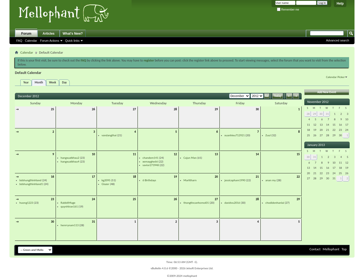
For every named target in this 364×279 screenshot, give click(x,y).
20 (216, 177)
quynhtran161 (69, 206)
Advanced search (337, 40)
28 (175, 109)
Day (64, 82)
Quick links (72, 40)
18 (134, 177)
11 (134, 154)
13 (216, 154)
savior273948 (151, 165)
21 (257, 177)
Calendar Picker (335, 77)
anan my (271, 180)
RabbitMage (68, 203)
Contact (315, 249)
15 (298, 154)
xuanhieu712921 (235, 135)
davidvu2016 (232, 203)
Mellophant (331, 249)
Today (277, 96)
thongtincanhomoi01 (196, 203)
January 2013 (316, 145)
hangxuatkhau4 (70, 161)
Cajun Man (190, 158)
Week (52, 82)
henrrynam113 (70, 225)
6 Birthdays (149, 180)
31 (93, 221)
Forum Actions (49, 40)
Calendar (31, 40)
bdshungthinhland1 (31, 184)
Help (340, 3)
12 (175, 154)
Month (39, 82)
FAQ (19, 40)
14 (257, 154)
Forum (26, 33)
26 (93, 109)
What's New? (73, 33)
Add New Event (326, 92)
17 (93, 177)
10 (93, 154)
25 (52, 109)
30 (257, 109)
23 (52, 199)
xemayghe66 (150, 161)
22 (298, 177)
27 (134, 109)
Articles (49, 33)
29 (216, 109)
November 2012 (317, 102)
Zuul (268, 135)
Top (344, 249)
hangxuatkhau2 (70, 158)
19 (175, 177)
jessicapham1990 (235, 180)
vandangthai (109, 135)
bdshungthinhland (30, 180)
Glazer (105, 184)
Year (26, 82)
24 (93, 199)
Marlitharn (190, 180)
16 (52, 177)
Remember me (288, 9)
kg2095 (106, 180)
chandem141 (150, 158)
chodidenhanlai (275, 203)
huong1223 (26, 203)
